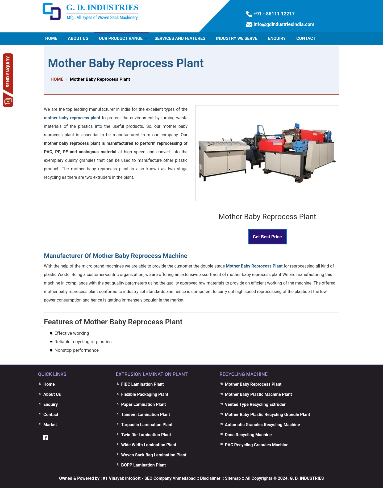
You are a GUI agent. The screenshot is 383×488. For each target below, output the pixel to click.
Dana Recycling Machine (248, 434)
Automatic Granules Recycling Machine (262, 424)
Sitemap (233, 478)
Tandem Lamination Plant (145, 414)
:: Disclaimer (207, 478)
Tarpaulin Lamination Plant (147, 424)
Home (51, 38)
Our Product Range (121, 38)
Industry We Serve (236, 38)
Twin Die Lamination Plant (146, 434)
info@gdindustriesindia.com (283, 24)
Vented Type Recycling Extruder (255, 404)
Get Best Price (267, 236)
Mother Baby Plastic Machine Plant (258, 394)
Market (50, 424)
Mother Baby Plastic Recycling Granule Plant (267, 414)
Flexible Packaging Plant (144, 394)
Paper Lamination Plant (143, 404)
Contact (305, 38)
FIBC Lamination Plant (142, 384)
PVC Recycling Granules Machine (257, 444)
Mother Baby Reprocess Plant (126, 63)
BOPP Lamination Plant (143, 465)
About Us (78, 38)
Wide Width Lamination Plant (148, 444)
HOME (57, 79)
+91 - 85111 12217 (273, 13)
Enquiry (277, 38)
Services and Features (180, 38)
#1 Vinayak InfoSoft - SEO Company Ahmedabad (149, 478)
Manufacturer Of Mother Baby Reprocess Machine (116, 256)
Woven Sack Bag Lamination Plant (153, 454)
